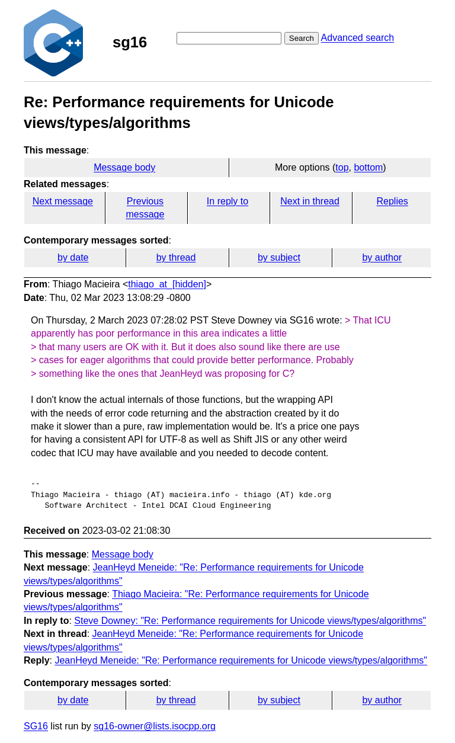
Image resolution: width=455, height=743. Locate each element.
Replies (392, 201)
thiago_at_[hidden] (167, 284)
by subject (279, 257)
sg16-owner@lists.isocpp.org (155, 726)
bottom (368, 167)
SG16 (36, 726)
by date (72, 257)
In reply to (227, 201)
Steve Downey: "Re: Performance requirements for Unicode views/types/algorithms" (250, 621)
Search (301, 38)
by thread (176, 257)
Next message (63, 201)
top (341, 167)
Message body (124, 167)
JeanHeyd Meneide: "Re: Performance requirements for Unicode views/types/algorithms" (241, 660)
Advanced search (358, 38)
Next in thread (309, 201)
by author (382, 257)
